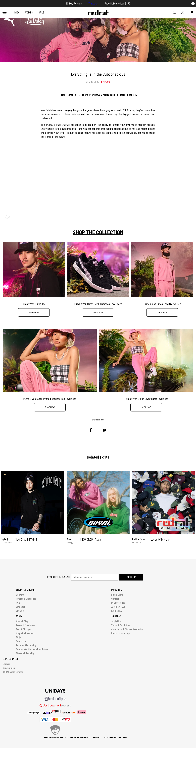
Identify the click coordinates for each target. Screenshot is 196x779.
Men (16, 12)
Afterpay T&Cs (118, 606)
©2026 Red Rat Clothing (115, 737)
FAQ (18, 602)
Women (29, 12)
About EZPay (22, 621)
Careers (6, 664)
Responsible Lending (26, 645)
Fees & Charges (23, 629)
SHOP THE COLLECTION (98, 232)
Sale (41, 12)
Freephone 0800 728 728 (55, 737)
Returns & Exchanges (26, 598)
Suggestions (9, 668)
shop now (34, 312)
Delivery (20, 594)
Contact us (21, 641)
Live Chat (20, 606)
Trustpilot (93, 3)
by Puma (105, 81)
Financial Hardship (25, 653)
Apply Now (116, 621)
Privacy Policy (118, 602)
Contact (115, 598)
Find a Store (117, 594)
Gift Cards (21, 610)
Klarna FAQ (116, 610)
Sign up (131, 577)
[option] (98, 184)
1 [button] (96, 552)
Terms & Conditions (25, 625)
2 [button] (100, 552)
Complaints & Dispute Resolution (32, 649)
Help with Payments (25, 633)
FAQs (18, 637)
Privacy (96, 737)
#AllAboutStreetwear (13, 672)
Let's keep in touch (58, 577)
